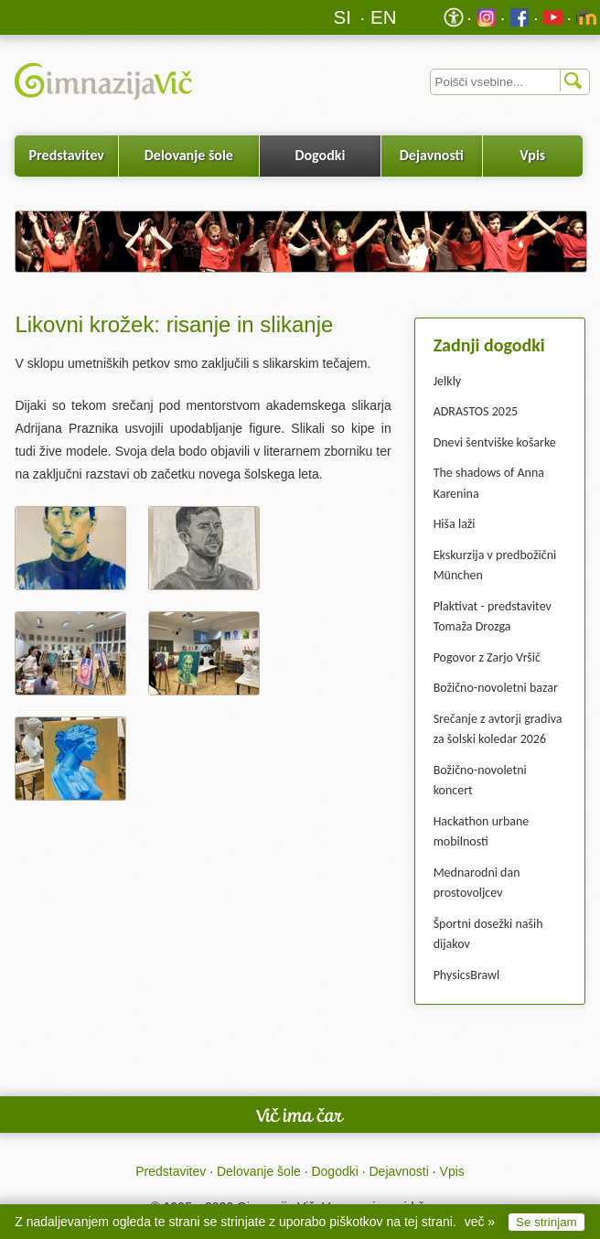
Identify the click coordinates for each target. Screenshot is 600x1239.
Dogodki (320, 155)
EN (383, 16)
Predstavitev (66, 155)
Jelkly (448, 381)
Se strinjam (546, 1222)
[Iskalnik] (510, 82)
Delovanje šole (189, 155)
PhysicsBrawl (467, 975)
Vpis (532, 155)
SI (342, 16)
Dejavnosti (432, 155)
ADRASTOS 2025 (476, 411)
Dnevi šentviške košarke (495, 442)
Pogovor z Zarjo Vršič (487, 657)
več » (480, 1221)
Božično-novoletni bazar (496, 687)
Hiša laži (455, 524)
